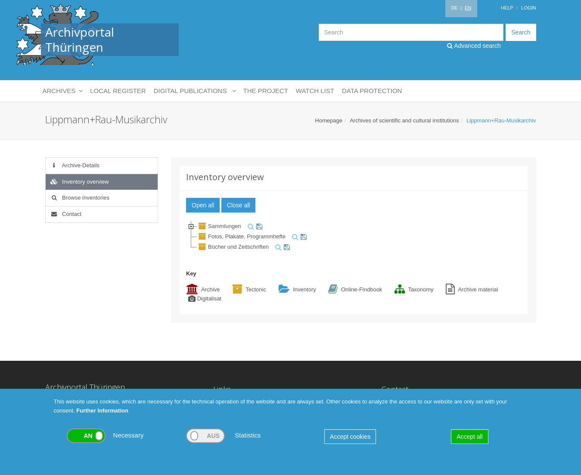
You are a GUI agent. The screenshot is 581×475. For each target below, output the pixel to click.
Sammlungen (219, 226)
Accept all (470, 436)
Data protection (372, 90)
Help (507, 7)
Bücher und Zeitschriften (233, 247)
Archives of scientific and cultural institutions (404, 120)
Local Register (118, 90)
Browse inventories (79, 197)
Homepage (328, 120)
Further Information (102, 410)
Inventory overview (79, 181)
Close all (238, 205)
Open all (203, 205)
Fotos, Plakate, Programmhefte (241, 236)
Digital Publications (195, 91)
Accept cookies (350, 436)
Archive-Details (74, 165)
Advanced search (473, 45)
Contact (65, 214)
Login (528, 7)
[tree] (353, 236)
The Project (265, 90)
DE (454, 7)
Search (520, 32)
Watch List (315, 90)
